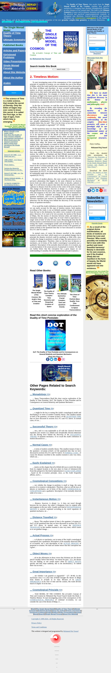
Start (33, 609)
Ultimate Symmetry (14, 39)
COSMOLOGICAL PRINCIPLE (42, 600)
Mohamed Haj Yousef (70, 631)
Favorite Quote (97, 223)
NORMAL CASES (71, 453)
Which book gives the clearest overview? (12, 141)
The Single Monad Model (13, 28)
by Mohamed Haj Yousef (40, 59)
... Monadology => (40, 394)
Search (41, 614)
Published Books (13, 45)
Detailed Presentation (39, 22)
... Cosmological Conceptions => (48, 481)
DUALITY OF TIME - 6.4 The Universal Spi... (13, 174)
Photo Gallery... (9, 165)
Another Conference (22, 22)
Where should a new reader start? (11, 132)
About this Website (14, 72)
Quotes (78, 612)
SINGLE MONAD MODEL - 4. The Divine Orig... (13, 179)
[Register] (97, 53)
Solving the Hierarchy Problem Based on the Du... (13, 169)
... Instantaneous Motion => (45, 499)
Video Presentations (15, 61)
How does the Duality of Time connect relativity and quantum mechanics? (13, 136)
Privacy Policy (36, 623)
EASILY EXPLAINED (73, 471)
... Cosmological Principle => (46, 589)
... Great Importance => (42, 571)
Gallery (55, 612)
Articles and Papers (14, 50)
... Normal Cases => (40, 444)
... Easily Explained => (42, 463)
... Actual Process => (41, 535)
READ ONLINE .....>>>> (97, 181)
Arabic (7, 83)
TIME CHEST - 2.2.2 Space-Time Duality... (13, 160)
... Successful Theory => (43, 426)
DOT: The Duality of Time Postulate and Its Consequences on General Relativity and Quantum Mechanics (97, 176)
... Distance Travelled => (43, 517)
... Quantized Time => (41, 408)
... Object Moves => (40, 553)
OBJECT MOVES (74, 561)
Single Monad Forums (11, 66)
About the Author (13, 77)
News (36, 614)
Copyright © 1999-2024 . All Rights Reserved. (47, 619)
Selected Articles (14, 151)
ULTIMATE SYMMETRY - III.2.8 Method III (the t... (12, 184)
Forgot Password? (96, 52)
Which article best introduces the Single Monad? (12, 145)
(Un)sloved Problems (9, 56)
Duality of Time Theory (12, 34)
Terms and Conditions (39, 627)
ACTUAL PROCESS (71, 543)
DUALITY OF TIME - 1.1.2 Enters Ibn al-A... (12, 155)
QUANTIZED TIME (73, 416)
